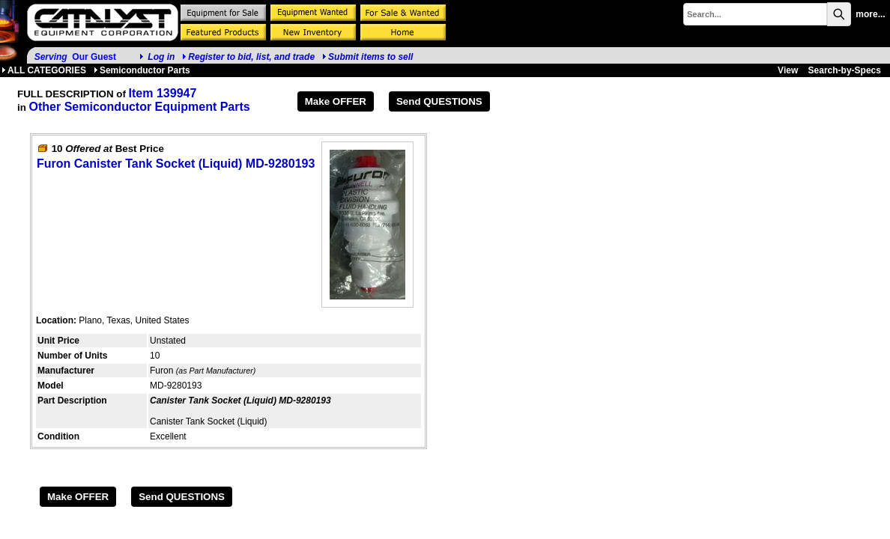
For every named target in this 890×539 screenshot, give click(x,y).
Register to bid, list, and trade (251, 57)
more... (870, 14)
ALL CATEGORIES (43, 70)
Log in (161, 57)
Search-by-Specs (844, 70)
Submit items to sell (367, 57)
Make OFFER (335, 101)
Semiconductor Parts (142, 70)
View (788, 70)
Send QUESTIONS (439, 101)
